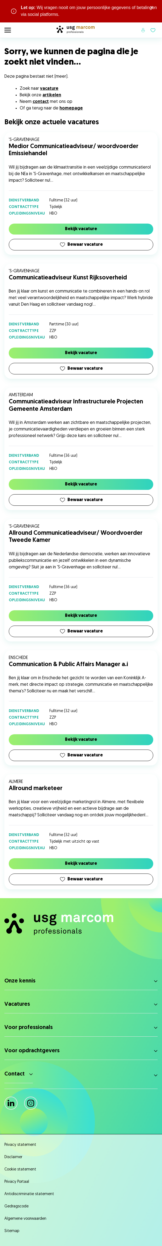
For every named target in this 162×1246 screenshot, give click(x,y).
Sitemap (11, 1231)
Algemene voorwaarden (25, 1219)
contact (41, 102)
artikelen (51, 95)
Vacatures (17, 1004)
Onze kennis (19, 981)
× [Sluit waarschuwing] (151, 7)
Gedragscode (16, 1206)
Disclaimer (13, 1157)
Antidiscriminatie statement (29, 1194)
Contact (14, 1074)
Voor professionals (28, 1027)
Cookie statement (20, 1169)
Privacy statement (20, 1145)
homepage (71, 108)
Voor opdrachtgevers (31, 1051)
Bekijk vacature (81, 229)
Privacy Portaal (16, 1182)
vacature (49, 88)
